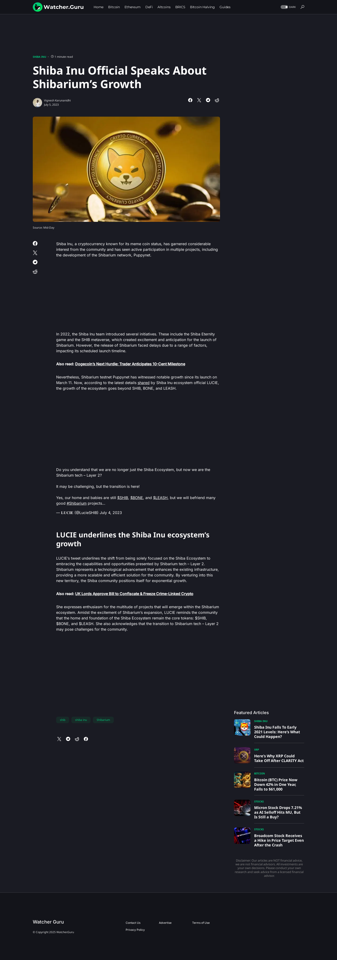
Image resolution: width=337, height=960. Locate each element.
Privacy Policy (135, 929)
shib (62, 720)
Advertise (165, 922)
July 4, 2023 (111, 512)
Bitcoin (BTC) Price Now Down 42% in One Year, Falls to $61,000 (275, 784)
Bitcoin (259, 773)
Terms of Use (201, 922)
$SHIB (122, 497)
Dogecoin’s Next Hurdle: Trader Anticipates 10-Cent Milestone (130, 364)
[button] (288, 7)
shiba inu (81, 720)
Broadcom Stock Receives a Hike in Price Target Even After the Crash (279, 840)
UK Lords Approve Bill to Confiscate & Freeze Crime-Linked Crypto (134, 593)
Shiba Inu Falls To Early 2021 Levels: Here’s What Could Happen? (277, 732)
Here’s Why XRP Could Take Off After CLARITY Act (279, 758)
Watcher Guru (48, 922)
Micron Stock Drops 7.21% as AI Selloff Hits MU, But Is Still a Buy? (278, 812)
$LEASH (160, 497)
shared (144, 382)
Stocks (259, 801)
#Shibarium (77, 503)
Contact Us (133, 922)
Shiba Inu (39, 56)
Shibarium (103, 720)
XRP (256, 749)
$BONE (136, 497)
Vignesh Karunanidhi (57, 100)
